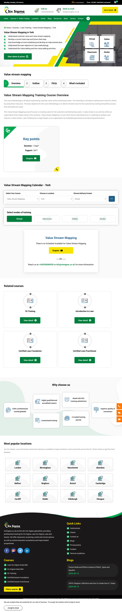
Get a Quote (110, 10)
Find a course (13, 589)
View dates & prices (18, 56)
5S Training (30, 311)
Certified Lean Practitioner (84, 351)
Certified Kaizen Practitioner (18, 581)
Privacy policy (75, 545)
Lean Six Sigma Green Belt (17, 565)
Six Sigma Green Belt (15, 569)
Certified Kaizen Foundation (18, 577)
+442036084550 (47, 12)
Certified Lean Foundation (30, 351)
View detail (30, 320)
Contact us (74, 536)
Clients (72, 532)
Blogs (72, 541)
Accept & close (13, 608)
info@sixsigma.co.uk (71, 12)
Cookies (73, 549)
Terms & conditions (77, 553)
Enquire (31, 158)
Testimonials (75, 528)
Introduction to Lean (85, 311)
